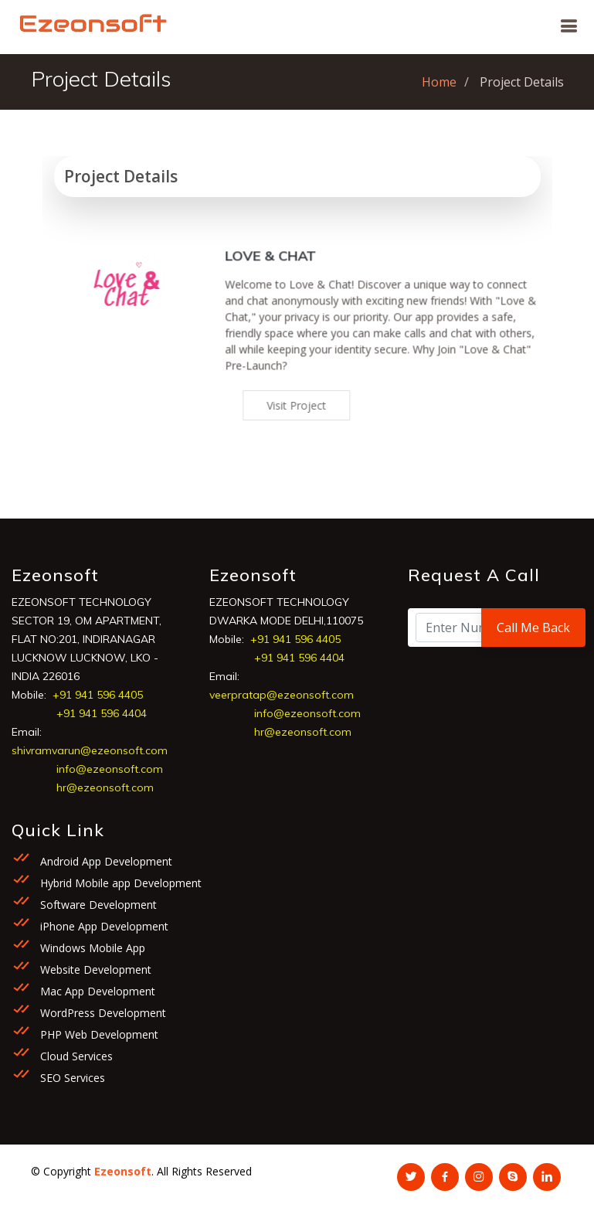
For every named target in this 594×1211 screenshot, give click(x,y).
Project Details (126, 177)
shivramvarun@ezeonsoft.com (90, 752)
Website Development (94, 971)
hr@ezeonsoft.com (105, 789)
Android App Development (104, 863)
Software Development (97, 906)
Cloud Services (75, 1057)
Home (439, 81)
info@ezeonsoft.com (109, 770)
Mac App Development (96, 992)
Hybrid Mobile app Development (119, 884)
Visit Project (308, 407)
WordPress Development (101, 1014)
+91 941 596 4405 (98, 696)
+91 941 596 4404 (101, 715)
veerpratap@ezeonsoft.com (281, 696)
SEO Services (71, 1079)
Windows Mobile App (91, 949)
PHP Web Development (97, 1036)
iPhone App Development (102, 927)
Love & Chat (282, 269)
